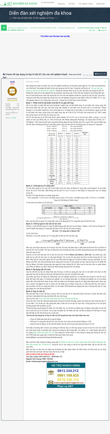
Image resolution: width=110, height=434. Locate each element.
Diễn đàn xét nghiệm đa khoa (17, 28)
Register (103, 30)
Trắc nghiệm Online (85, 4)
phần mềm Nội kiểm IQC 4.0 (43, 333)
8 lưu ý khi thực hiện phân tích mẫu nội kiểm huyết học (58, 299)
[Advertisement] (55, 53)
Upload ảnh (100, 4)
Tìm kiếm (71, 4)
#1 (105, 81)
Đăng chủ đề (100, 74)
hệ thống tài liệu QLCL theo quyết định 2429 (75, 342)
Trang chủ (61, 4)
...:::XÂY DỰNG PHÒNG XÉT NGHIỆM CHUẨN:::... (43, 28)
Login (92, 30)
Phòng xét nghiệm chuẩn (67, 28)
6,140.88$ (13, 118)
